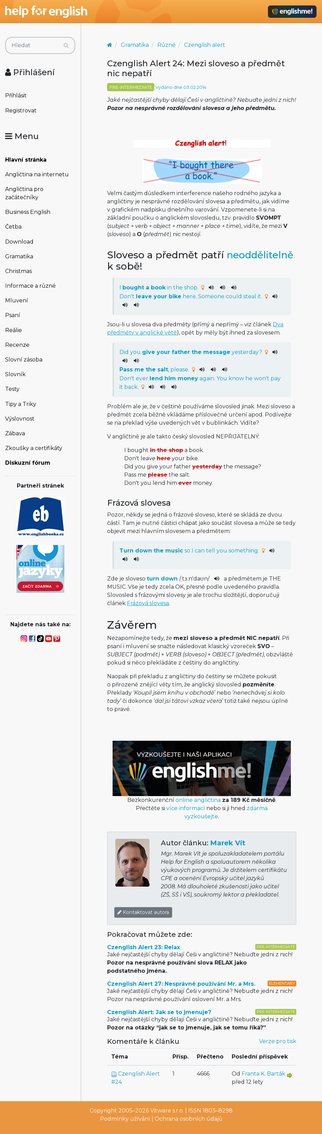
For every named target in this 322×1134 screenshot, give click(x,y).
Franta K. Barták (263, 1073)
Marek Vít (227, 843)
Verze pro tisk (277, 1041)
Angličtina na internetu (37, 174)
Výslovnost (20, 418)
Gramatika (19, 256)
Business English (27, 212)
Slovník (15, 374)
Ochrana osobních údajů (188, 1119)
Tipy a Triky (20, 404)
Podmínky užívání (125, 1119)
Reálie (13, 330)
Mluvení (16, 300)
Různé (166, 45)
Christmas (18, 271)
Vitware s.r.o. (167, 1110)
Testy (12, 389)
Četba (13, 226)
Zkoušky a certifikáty (33, 448)
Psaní (12, 315)
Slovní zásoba (23, 359)
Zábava (15, 433)
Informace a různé (30, 286)
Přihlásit (16, 95)
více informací (185, 808)
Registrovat (21, 110)
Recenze (17, 345)
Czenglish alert (204, 45)
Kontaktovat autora (143, 912)
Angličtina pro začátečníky (24, 193)
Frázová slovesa (148, 603)
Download (19, 241)
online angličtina (198, 800)
